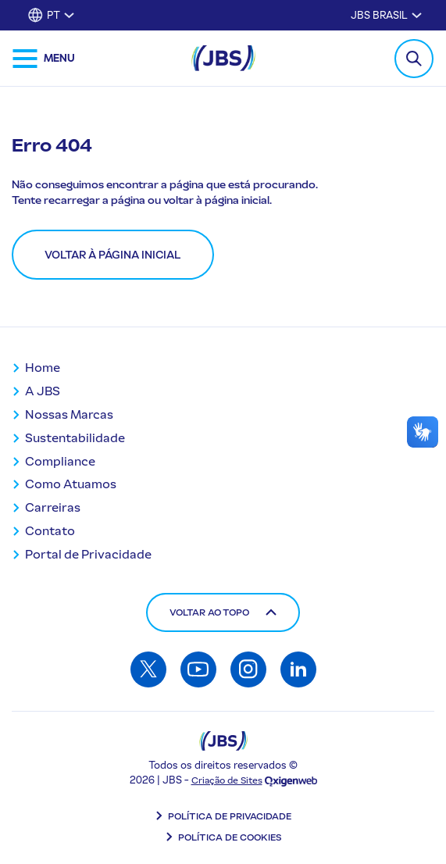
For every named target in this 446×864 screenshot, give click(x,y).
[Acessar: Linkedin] (298, 669)
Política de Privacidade (229, 816)
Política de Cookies (230, 837)
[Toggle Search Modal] (414, 58)
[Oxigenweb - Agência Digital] (291, 780)
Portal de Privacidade (88, 554)
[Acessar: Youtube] (198, 669)
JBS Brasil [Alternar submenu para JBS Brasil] (379, 15)
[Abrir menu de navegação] (43, 58)
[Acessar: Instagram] (248, 669)
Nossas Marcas (69, 414)
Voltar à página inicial (113, 255)
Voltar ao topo (223, 612)
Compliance (60, 461)
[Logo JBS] (223, 741)
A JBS (42, 391)
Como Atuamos (70, 484)
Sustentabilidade (75, 437)
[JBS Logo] (223, 58)
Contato (50, 530)
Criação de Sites (226, 780)
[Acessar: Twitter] (148, 669)
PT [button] (53, 15)
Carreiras (52, 507)
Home (42, 367)
